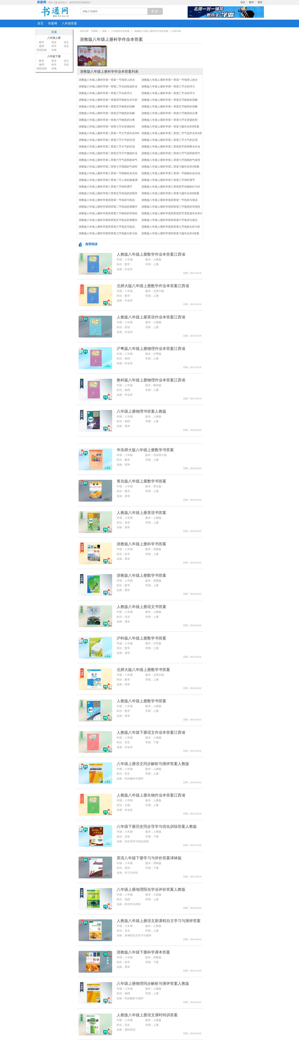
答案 (104, 31)
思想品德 (42, 49)
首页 (40, 23)
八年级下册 (54, 56)
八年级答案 (69, 23)
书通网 (94, 31)
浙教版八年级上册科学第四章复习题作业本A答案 (170, 233)
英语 (260, 2)
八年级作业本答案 (120, 31)
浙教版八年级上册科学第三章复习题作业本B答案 (170, 193)
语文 (243, 2)
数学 (251, 2)
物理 (41, 46)
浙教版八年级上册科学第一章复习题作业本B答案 (170, 126)
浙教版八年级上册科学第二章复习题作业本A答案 (170, 166)
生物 (53, 49)
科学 (53, 46)
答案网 (41, 2)
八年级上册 (54, 37)
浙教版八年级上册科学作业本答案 (151, 31)
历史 (66, 46)
